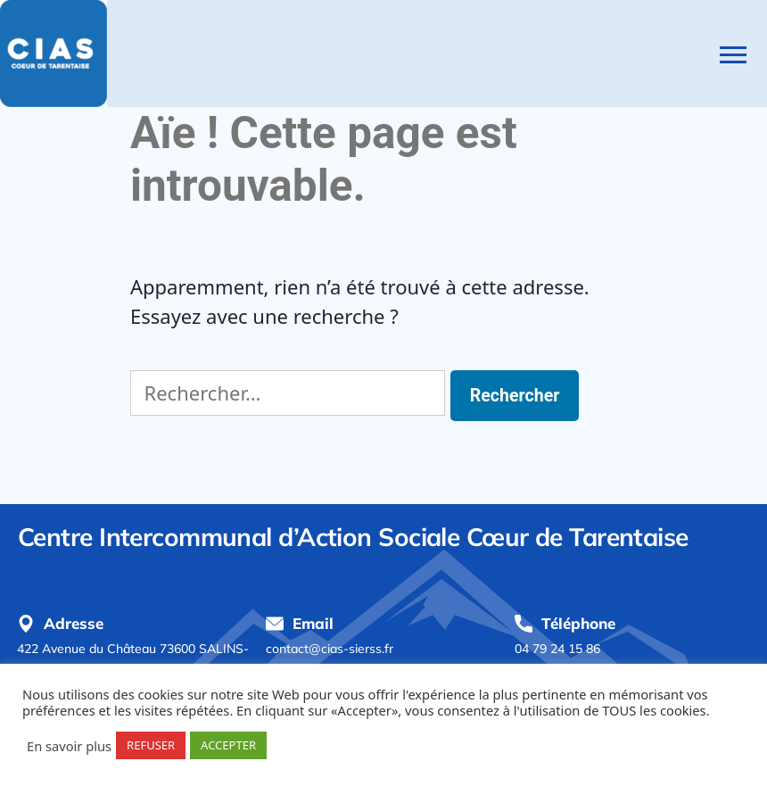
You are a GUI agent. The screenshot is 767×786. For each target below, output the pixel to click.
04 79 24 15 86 (557, 649)
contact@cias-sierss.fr (329, 649)
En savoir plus (69, 746)
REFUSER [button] (151, 745)
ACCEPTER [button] (228, 745)
